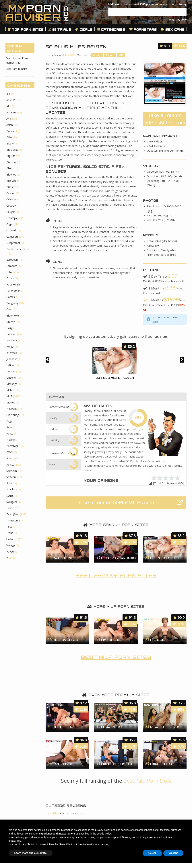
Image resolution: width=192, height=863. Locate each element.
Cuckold (11, 230)
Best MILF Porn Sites (116, 656)
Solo (9, 483)
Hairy (9, 328)
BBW (9, 137)
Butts (9, 187)
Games (10, 297)
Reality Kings (165, 726)
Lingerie (11, 377)
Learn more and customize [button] (30, 852)
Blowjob (11, 174)
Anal (8, 118)
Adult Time (64, 726)
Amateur (11, 112)
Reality (10, 464)
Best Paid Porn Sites (147, 780)
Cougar (10, 212)
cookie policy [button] (104, 833)
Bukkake (11, 180)
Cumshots (12, 236)
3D (8, 94)
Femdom (11, 266)
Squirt (9, 495)
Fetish (9, 272)
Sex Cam (11, 471)
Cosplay (11, 205)
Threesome (13, 520)
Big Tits (10, 156)
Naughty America (118, 763)
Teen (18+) (12, 514)
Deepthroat (13, 243)
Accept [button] (173, 852)
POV (8, 452)
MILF (121, 55)
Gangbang (12, 303)
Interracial (12, 353)
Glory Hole (12, 315)
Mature (110, 55)
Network (11, 408)
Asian (9, 125)
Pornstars (12, 446)
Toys (9, 526)
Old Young (12, 415)
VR (7, 557)
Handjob (11, 334)
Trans (9, 533)
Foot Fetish (13, 284)
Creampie (12, 218)
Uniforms (11, 539)
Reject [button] (152, 852)
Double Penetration (18, 249)
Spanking (11, 489)
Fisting (10, 278)
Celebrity (11, 199)
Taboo (10, 508)
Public (9, 458)
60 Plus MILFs (164, 557)
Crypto (10, 224)
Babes (10, 131)
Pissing (10, 439)
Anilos (157, 639)
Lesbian (10, 371)
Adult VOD (12, 100)
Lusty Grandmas (118, 557)
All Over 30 (65, 639)
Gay (8, 309)
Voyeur (10, 551)
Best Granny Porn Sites (115, 574)
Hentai (10, 346)
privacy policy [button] (102, 829)
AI (7, 106)
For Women (13, 290)
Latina (10, 365)
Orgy (9, 421)
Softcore (11, 477)
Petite (9, 433)
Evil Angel (64, 763)
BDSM (10, 143)
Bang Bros (161, 763)
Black (9, 168)
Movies (10, 402)
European (12, 259)
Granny (97, 55)
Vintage (10, 545)
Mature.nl (63, 557)
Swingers (11, 502)
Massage (11, 384)
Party (9, 427)
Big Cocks (12, 149)
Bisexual (11, 162)
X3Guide (51, 813)
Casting (10, 193)
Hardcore (11, 340)
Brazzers (111, 726)
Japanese (11, 359)
